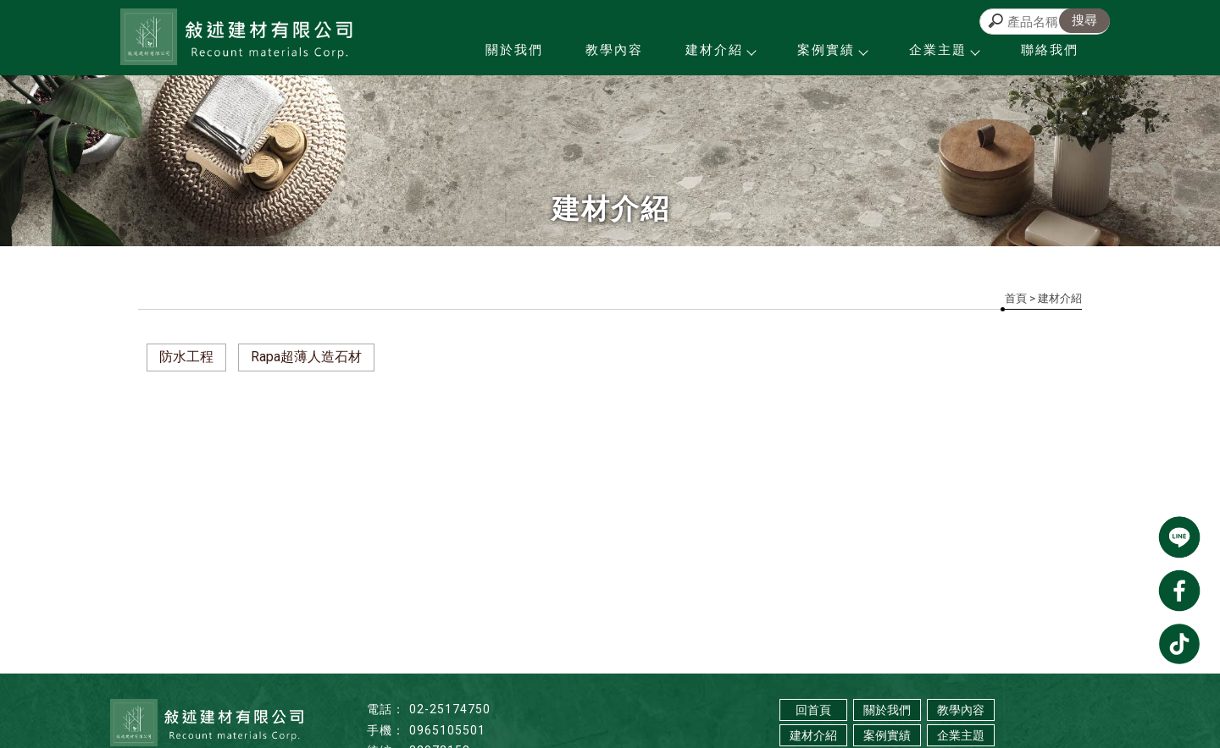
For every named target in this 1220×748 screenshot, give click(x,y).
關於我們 (514, 50)
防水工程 (186, 357)
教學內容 (614, 50)
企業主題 (944, 50)
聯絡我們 (1050, 50)
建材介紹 (720, 50)
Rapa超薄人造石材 (306, 357)
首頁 (1016, 298)
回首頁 (813, 710)
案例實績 (832, 50)
